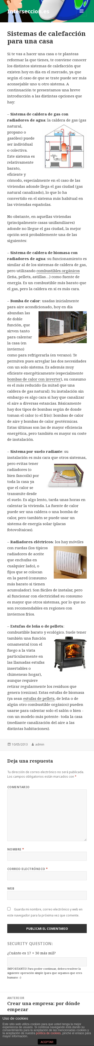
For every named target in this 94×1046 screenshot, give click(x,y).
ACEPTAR (46, 1041)
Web (10, 888)
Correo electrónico (27, 869)
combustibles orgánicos (58, 270)
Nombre (15, 849)
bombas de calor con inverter (34, 379)
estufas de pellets (38, 698)
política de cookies (48, 1033)
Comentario (18, 787)
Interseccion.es (28, 11)
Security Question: (30, 943)
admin (39, 744)
